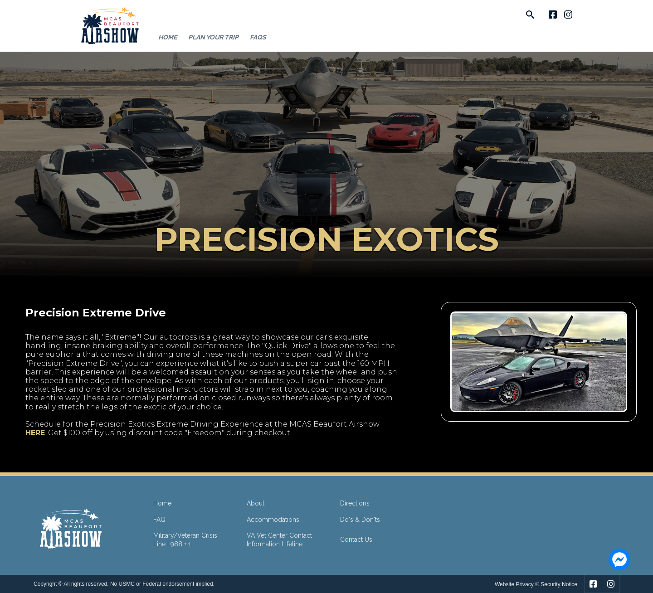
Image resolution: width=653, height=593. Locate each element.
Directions (355, 503)
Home (167, 37)
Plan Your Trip (213, 37)
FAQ (159, 519)
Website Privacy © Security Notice (536, 584)
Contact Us (356, 539)
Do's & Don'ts (360, 519)
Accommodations (273, 519)
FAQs (258, 37)
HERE (35, 432)
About (255, 503)
